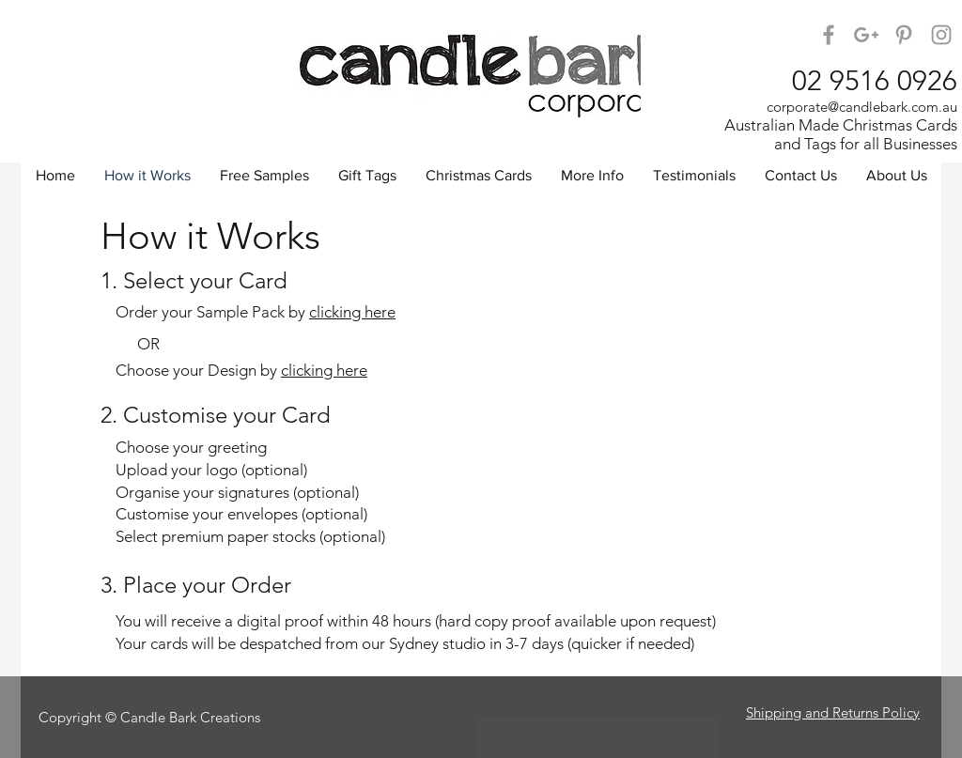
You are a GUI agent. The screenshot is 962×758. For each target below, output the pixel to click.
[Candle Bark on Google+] (866, 35)
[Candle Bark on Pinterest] (904, 35)
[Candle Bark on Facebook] (828, 35)
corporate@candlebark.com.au (862, 107)
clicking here (352, 311)
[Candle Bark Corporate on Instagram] (941, 35)
